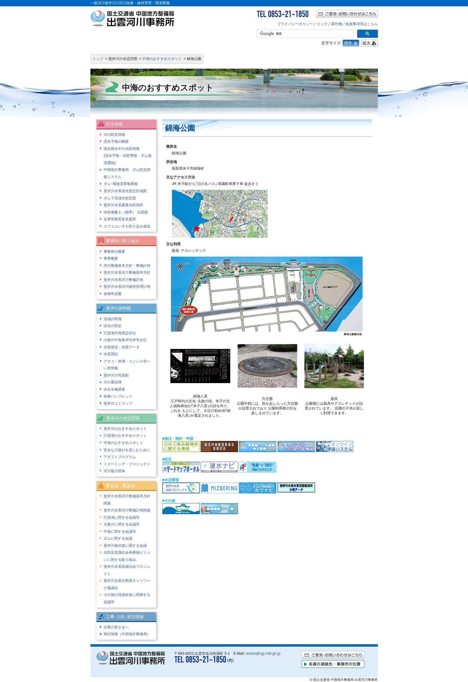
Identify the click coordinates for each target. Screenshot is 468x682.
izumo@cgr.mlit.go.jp (263, 653)
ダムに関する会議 (118, 538)
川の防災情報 (114, 135)
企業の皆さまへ (116, 627)
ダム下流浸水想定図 (120, 198)
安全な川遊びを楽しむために (127, 450)
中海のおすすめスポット (162, 59)
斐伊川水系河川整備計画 (123, 280)
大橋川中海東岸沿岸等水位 (125, 340)
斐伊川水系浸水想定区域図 (125, 191)
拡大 (369, 43)
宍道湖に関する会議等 (122, 517)
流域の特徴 (113, 319)
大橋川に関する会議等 (122, 524)
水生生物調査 (114, 389)
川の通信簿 (113, 382)
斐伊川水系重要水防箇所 (123, 205)
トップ (98, 59)
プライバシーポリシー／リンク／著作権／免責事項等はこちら (327, 24)
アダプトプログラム (120, 457)
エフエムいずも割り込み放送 (127, 226)
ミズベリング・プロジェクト (127, 464)
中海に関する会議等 (120, 531)
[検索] (304, 34)
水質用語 (111, 354)
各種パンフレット (118, 396)
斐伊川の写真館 (116, 375)
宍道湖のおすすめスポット (125, 435)
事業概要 (111, 258)
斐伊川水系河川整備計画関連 (127, 510)
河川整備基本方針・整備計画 (127, 266)
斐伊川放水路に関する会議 (125, 546)
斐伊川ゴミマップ (118, 403)
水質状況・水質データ (122, 347)
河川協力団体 (114, 471)
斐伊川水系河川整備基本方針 (127, 272)
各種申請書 (113, 294)
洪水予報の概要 (116, 141)
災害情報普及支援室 (120, 219)
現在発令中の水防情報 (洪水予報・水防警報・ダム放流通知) (128, 156)
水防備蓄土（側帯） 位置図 (126, 212)
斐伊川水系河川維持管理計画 (127, 286)
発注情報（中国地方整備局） (127, 634)
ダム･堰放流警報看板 (121, 184)
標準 (351, 43)
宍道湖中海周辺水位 (120, 333)
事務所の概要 (114, 251)
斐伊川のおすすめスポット (125, 429)
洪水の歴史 (113, 326)
